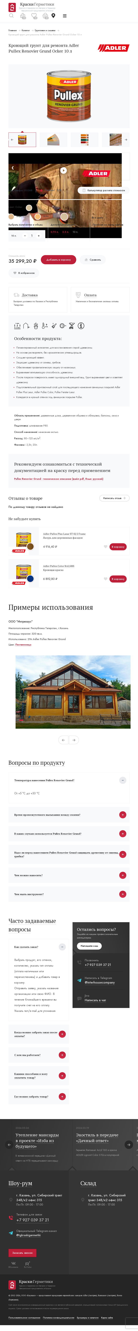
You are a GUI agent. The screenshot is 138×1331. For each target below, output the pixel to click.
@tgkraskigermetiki (29, 1241)
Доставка (30, 295)
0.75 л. (55, 232)
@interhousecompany (100, 985)
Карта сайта (107, 1323)
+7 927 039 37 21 (98, 968)
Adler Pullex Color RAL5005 (59, 566)
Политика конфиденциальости (59, 1323)
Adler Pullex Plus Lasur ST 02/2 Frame (65, 533)
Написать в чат (95, 1003)
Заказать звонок (23, 1259)
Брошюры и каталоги (88, 1323)
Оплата (90, 295)
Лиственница (24, 644)
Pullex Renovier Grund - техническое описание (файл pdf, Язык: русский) (59, 479)
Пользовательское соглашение (25, 1323)
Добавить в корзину (59, 259)
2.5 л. (65, 232)
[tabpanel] (73, 692)
